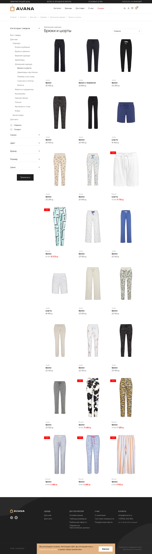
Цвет (12, 143)
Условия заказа (76, 515)
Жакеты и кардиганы (24, 89)
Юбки (17, 111)
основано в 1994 (95, 1)
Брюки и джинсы (22, 51)
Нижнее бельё (21, 98)
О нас (91, 8)
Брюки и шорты (24, 68)
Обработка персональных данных (79, 526)
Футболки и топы (22, 106)
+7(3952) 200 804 (125, 519)
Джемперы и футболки (27, 72)
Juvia (47, 80)
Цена (12, 167)
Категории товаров (20, 28)
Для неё (33, 17)
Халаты (20, 85)
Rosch (114, 194)
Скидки (100, 8)
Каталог (57, 8)
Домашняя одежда (57, 17)
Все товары (15, 35)
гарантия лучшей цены (20, 1)
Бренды (68, 8)
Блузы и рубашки (22, 47)
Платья (18, 102)
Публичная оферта (78, 522)
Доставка (80, 8)
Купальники (20, 94)
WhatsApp (137, 1)
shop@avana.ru (125, 515)
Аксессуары (18, 115)
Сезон (13, 135)
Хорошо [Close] (105, 549)
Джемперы (20, 60)
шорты (115, 140)
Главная (13, 17)
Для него (14, 119)
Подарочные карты (103, 522)
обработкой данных (48, 549)
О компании (100, 515)
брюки (48, 83)
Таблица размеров (77, 519)
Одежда (43, 17)
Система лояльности (104, 519)
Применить (25, 177)
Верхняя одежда (22, 55)
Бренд (13, 151)
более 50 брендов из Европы (59, 1)
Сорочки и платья (25, 81)
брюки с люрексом (87, 83)
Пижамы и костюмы (25, 76)
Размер (14, 159)
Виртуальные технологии (132, 549)
